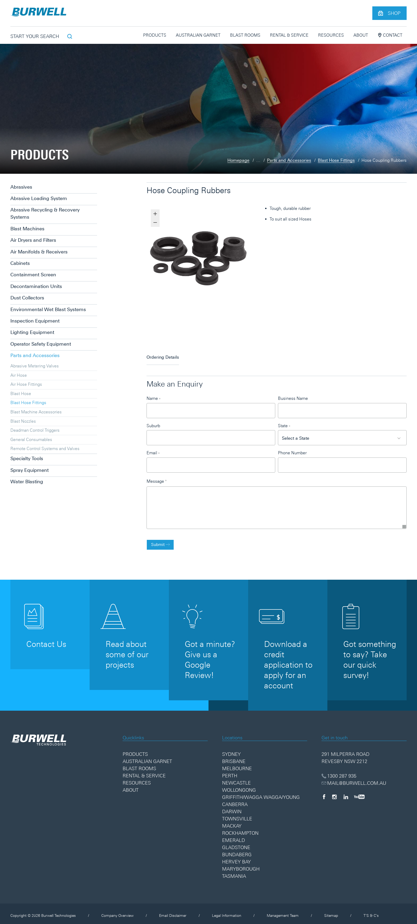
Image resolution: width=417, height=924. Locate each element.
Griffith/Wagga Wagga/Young (261, 793)
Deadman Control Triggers (35, 430)
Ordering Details (163, 354)
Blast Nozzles (23, 421)
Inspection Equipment (35, 321)
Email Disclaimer (172, 912)
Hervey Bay (236, 858)
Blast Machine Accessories (36, 411)
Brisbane (233, 757)
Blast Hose (20, 393)
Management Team (283, 912)
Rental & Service (289, 35)
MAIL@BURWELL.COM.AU (354, 779)
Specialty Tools (26, 458)
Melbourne (237, 765)
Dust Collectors (27, 297)
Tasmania (234, 872)
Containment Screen (33, 274)
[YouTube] (359, 792)
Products (154, 35)
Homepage (238, 160)
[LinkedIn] (346, 792)
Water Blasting (26, 481)
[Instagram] (334, 792)
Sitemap (331, 912)
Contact (390, 35)
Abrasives (21, 187)
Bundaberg (237, 851)
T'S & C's (371, 912)
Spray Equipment (29, 470)
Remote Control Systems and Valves (45, 448)
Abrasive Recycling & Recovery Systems (45, 213)
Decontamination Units (36, 286)
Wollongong (239, 786)
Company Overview (117, 912)
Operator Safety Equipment (40, 344)
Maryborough (241, 865)
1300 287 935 (339, 772)
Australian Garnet (198, 35)
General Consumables (31, 439)
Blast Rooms (245, 35)
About (360, 35)
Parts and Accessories (289, 160)
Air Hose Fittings (26, 384)
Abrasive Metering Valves (34, 365)
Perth (229, 772)
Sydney (231, 750)
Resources (331, 35)
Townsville (237, 815)
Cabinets (20, 263)
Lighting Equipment (32, 332)
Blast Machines (27, 228)
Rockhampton (240, 829)
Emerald (233, 836)
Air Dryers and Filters (33, 240)
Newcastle (236, 779)
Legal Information (226, 912)
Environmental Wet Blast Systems (48, 309)
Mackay (231, 822)
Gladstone (236, 843)
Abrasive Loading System (38, 198)
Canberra (235, 800)
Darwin (231, 808)
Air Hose (18, 375)
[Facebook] (324, 792)
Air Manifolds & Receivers (39, 252)
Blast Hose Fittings (336, 160)
